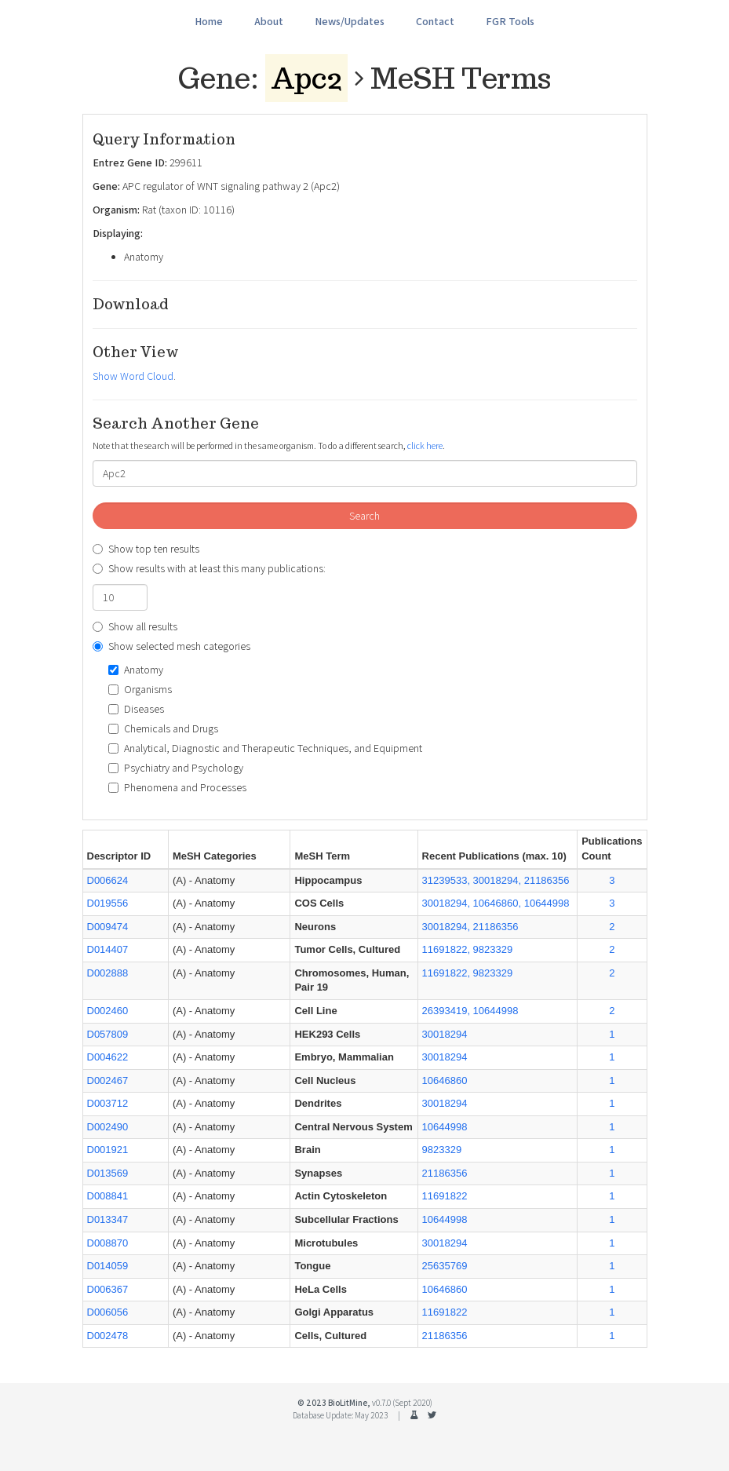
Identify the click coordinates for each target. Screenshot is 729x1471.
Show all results (135, 626)
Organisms (140, 689)
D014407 (108, 949)
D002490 (108, 1127)
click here (425, 445)
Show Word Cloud (133, 376)
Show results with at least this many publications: (209, 568)
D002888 (108, 973)
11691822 (445, 1196)
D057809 (108, 1034)
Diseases (136, 709)
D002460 (108, 1011)
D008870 (108, 1243)
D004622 (108, 1057)
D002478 (108, 1335)
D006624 (108, 880)
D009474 (108, 927)
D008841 (108, 1196)
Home (209, 21)
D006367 (108, 1289)
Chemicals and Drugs (163, 728)
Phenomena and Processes (177, 787)
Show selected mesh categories (171, 646)
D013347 (108, 1219)
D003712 (108, 1103)
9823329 (442, 1149)
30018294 (445, 1034)
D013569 (108, 1173)
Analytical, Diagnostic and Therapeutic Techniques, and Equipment (265, 748)
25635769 (445, 1266)
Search (364, 516)
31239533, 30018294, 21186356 (496, 880)
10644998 (445, 1127)
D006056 (108, 1312)
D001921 (108, 1149)
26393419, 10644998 (470, 1011)
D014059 (108, 1266)
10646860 (445, 1080)
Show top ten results (146, 549)
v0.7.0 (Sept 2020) (402, 1402)
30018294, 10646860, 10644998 (496, 903)
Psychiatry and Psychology (175, 768)
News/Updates (350, 21)
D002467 (108, 1080)
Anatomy (135, 669)
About (268, 21)
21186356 (445, 1173)
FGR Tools (510, 21)
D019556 (108, 903)
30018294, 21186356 (470, 927)
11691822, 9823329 (467, 949)
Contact (435, 21)
